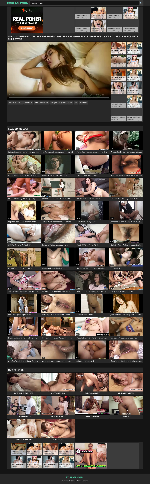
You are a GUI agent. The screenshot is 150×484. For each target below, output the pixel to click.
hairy (70, 103)
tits (76, 103)
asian (20, 103)
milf (36, 103)
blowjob (54, 103)
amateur (12, 103)
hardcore (28, 103)
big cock (62, 103)
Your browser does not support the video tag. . (59, 71)
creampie (83, 103)
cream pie (44, 103)
